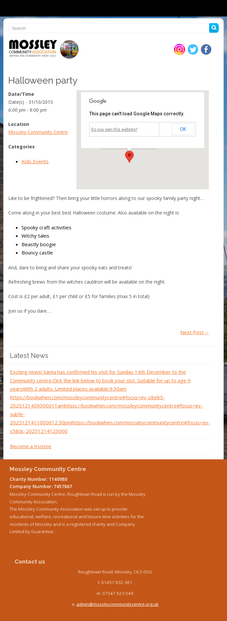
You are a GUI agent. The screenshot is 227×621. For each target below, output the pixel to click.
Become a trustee (30, 446)
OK (183, 129)
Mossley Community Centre (38, 132)
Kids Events (35, 161)
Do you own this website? (114, 129)
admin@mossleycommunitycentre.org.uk (117, 604)
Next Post (194, 332)
